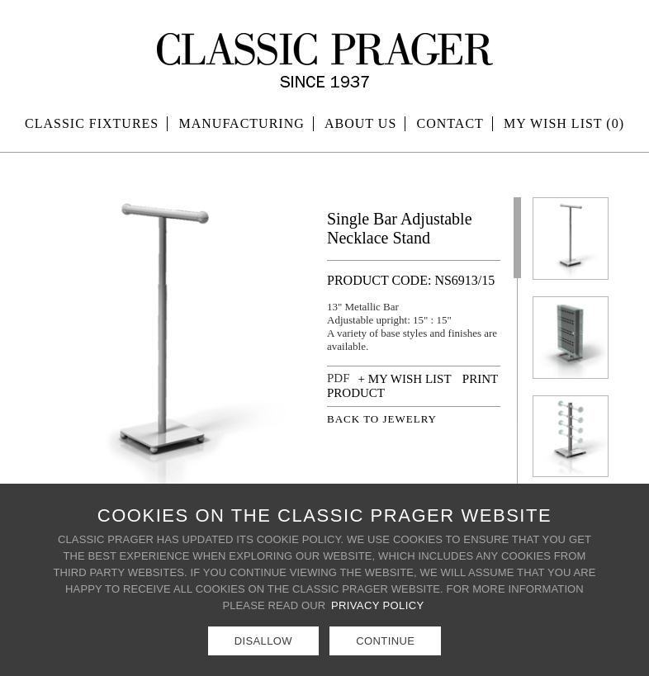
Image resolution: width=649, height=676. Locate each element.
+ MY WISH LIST (405, 378)
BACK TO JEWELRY (382, 419)
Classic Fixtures (92, 123)
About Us (360, 123)
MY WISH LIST (564, 123)
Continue (385, 641)
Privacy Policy (377, 605)
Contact (450, 123)
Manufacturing (242, 123)
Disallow (263, 641)
